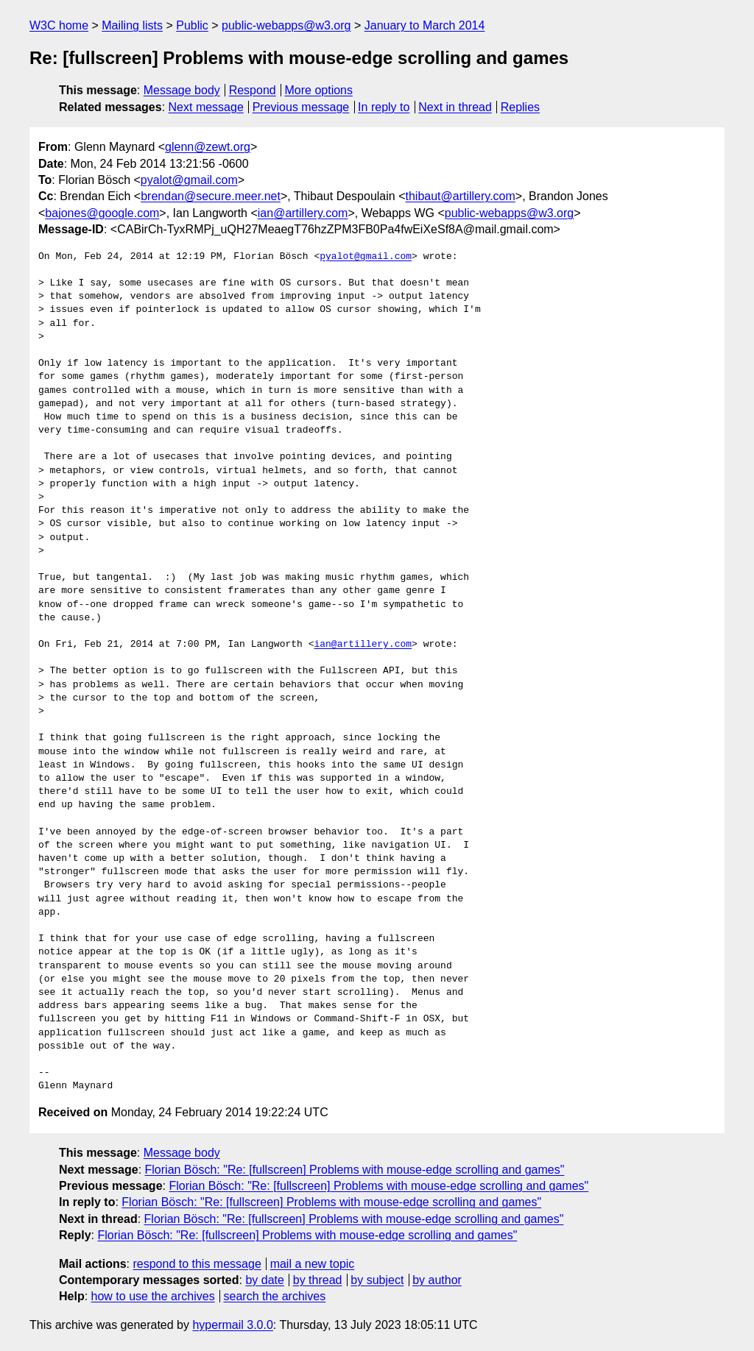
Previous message (301, 107)
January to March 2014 (424, 25)
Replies (520, 107)
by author (437, 1280)
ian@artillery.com (303, 213)
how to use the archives (153, 1296)
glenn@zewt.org (207, 147)
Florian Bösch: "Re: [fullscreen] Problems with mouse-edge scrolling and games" (355, 1169)
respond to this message (197, 1264)
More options (319, 90)
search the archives (275, 1296)
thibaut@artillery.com (460, 196)
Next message (206, 107)
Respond (252, 90)
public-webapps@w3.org (286, 25)
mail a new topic (312, 1264)
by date (264, 1280)
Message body (182, 90)
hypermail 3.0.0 (232, 1325)
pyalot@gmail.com (189, 180)
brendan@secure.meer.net (211, 196)
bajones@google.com (102, 213)
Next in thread (455, 107)
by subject (377, 1280)
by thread (317, 1280)
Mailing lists (132, 25)
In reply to (383, 107)
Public (192, 25)
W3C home (58, 25)
